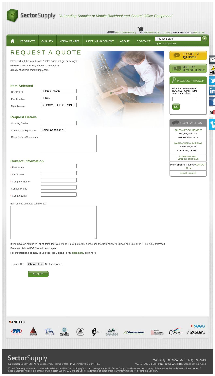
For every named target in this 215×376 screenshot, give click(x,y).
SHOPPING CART (152, 32)
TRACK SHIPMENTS (124, 32)
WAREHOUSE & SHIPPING (188, 143)
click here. (78, 252)
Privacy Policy (77, 364)
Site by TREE (93, 364)
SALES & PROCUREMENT (188, 130)
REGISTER (199, 32)
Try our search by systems (166, 43)
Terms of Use (61, 364)
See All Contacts (188, 173)
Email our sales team (188, 159)
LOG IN (166, 32)
